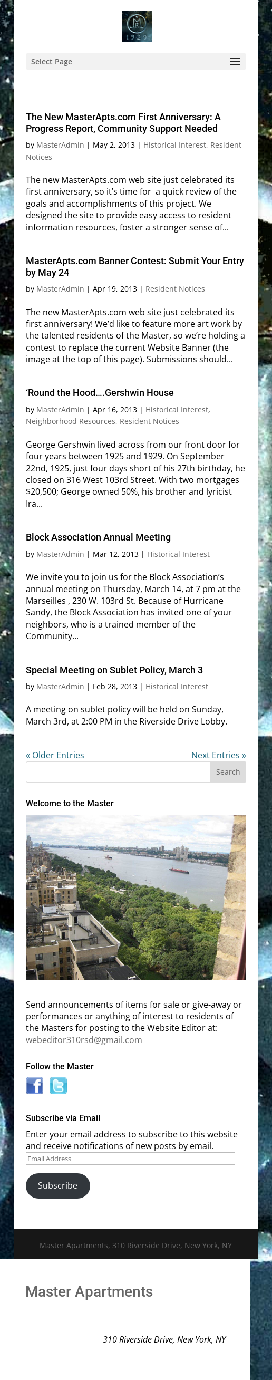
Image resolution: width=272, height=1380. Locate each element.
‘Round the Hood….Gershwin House (100, 392)
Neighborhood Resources (70, 421)
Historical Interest (174, 145)
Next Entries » (218, 755)
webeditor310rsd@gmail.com (84, 1040)
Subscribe (57, 1185)
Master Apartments (89, 1291)
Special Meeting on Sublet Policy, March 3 (114, 669)
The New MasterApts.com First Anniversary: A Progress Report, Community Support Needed (123, 122)
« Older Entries (55, 755)
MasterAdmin (60, 145)
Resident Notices (175, 289)
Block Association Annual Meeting (98, 537)
